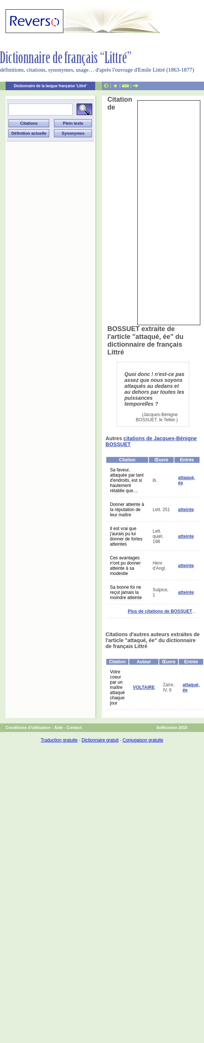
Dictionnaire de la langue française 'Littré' (50, 86)
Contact (74, 727)
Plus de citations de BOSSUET (160, 611)
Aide (58, 727)
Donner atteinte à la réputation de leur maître (127, 509)
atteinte (186, 509)
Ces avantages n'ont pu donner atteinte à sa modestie (125, 565)
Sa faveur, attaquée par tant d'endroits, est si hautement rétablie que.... (127, 480)
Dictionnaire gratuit (99, 740)
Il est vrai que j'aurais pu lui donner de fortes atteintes (126, 536)
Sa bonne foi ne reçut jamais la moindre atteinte (126, 592)
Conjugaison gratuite (143, 740)
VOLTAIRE (144, 687)
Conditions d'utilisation (28, 727)
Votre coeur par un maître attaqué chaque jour (117, 687)
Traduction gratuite (59, 740)
